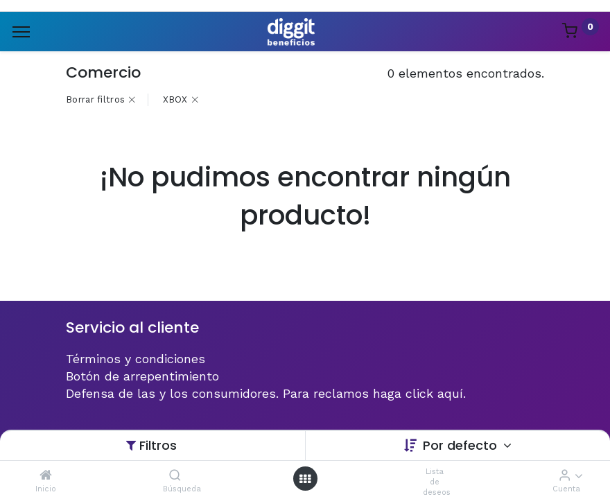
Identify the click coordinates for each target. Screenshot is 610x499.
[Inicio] (46, 475)
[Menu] (21, 32)
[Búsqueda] (175, 475)
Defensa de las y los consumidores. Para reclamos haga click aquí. (266, 393)
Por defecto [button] (461, 445)
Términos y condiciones (135, 358)
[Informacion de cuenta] (564, 475)
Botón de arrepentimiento (142, 376)
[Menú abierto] (305, 478)
